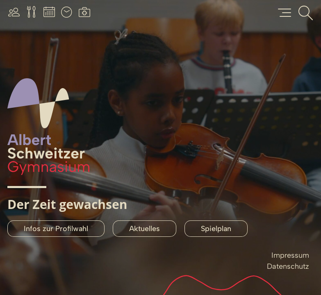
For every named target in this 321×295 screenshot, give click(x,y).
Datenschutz (288, 266)
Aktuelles (144, 228)
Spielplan (216, 228)
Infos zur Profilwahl (56, 228)
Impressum (290, 255)
